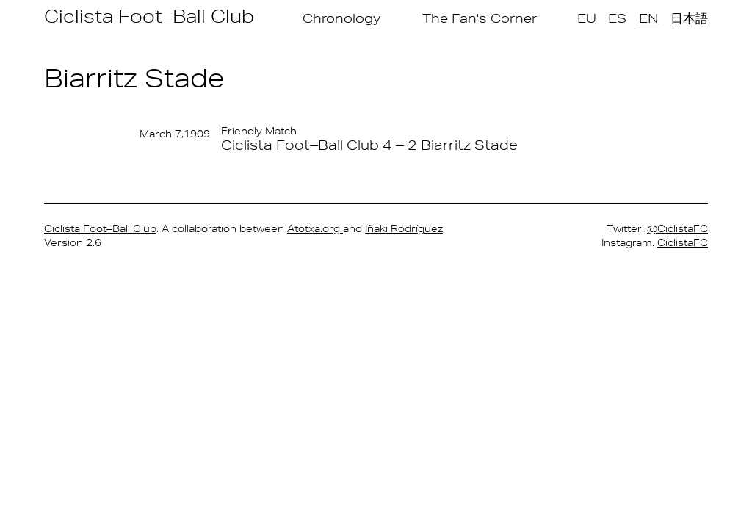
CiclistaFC (682, 242)
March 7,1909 (175, 133)
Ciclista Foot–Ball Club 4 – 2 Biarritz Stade (369, 145)
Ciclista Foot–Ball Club (149, 15)
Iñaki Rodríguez (404, 228)
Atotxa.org (315, 228)
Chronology (341, 18)
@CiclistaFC (677, 228)
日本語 (689, 18)
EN (648, 18)
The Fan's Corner (479, 18)
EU (586, 18)
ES (617, 18)
